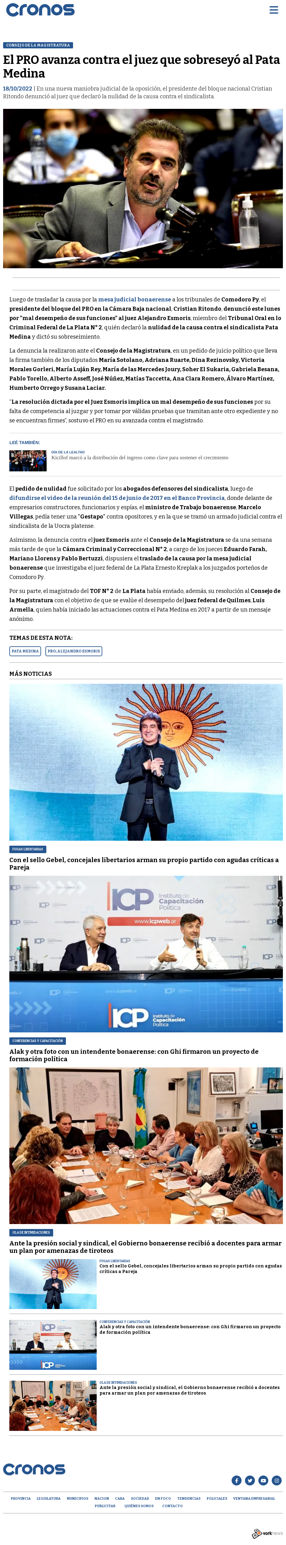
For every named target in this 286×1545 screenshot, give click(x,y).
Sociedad (140, 1499)
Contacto (172, 1506)
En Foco (163, 1499)
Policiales (217, 1499)
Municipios (77, 1499)
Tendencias (189, 1499)
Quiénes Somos (139, 1506)
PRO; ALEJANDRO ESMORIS (74, 651)
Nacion (102, 1499)
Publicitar (105, 1506)
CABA (120, 1499)
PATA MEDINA (25, 651)
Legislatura (49, 1499)
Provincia (21, 1499)
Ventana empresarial (254, 1499)
